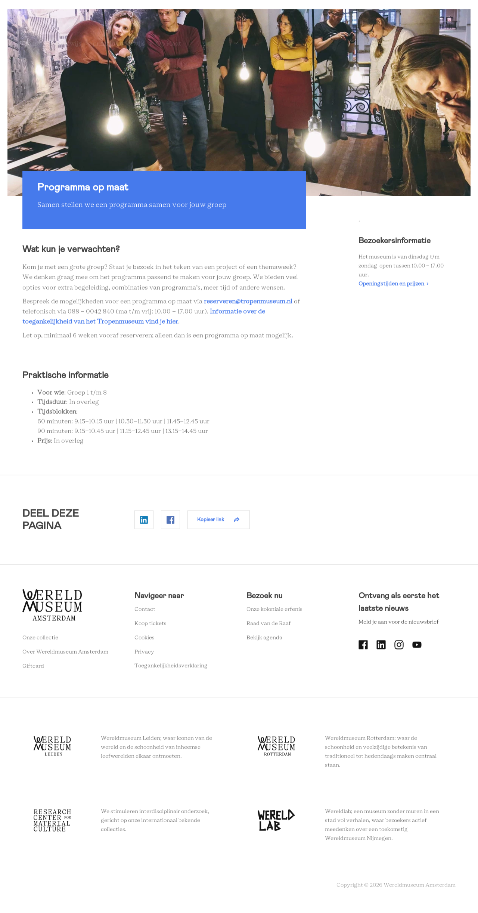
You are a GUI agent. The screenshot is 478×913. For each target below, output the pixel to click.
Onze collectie (40, 641)
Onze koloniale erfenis (274, 613)
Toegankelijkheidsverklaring (171, 669)
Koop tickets (150, 626)
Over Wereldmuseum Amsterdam (65, 655)
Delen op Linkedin (143, 522)
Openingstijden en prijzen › (393, 287)
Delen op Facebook (170, 522)
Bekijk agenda (264, 641)
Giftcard (33, 669)
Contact (144, 613)
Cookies (144, 641)
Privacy (144, 655)
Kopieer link (210, 522)
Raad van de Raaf (268, 626)
